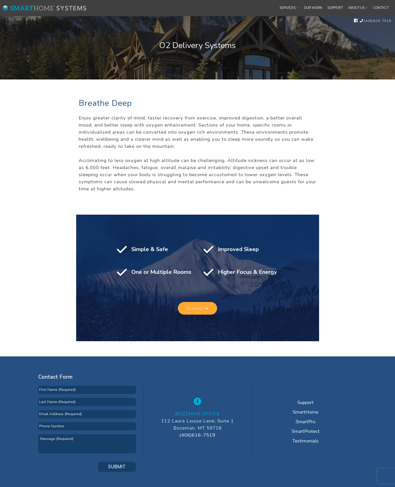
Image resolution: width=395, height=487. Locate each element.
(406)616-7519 (197, 435)
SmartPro (305, 421)
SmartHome (305, 412)
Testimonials (305, 441)
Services (288, 8)
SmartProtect (306, 431)
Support (335, 8)
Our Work (313, 8)
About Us (356, 8)
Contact (381, 8)
